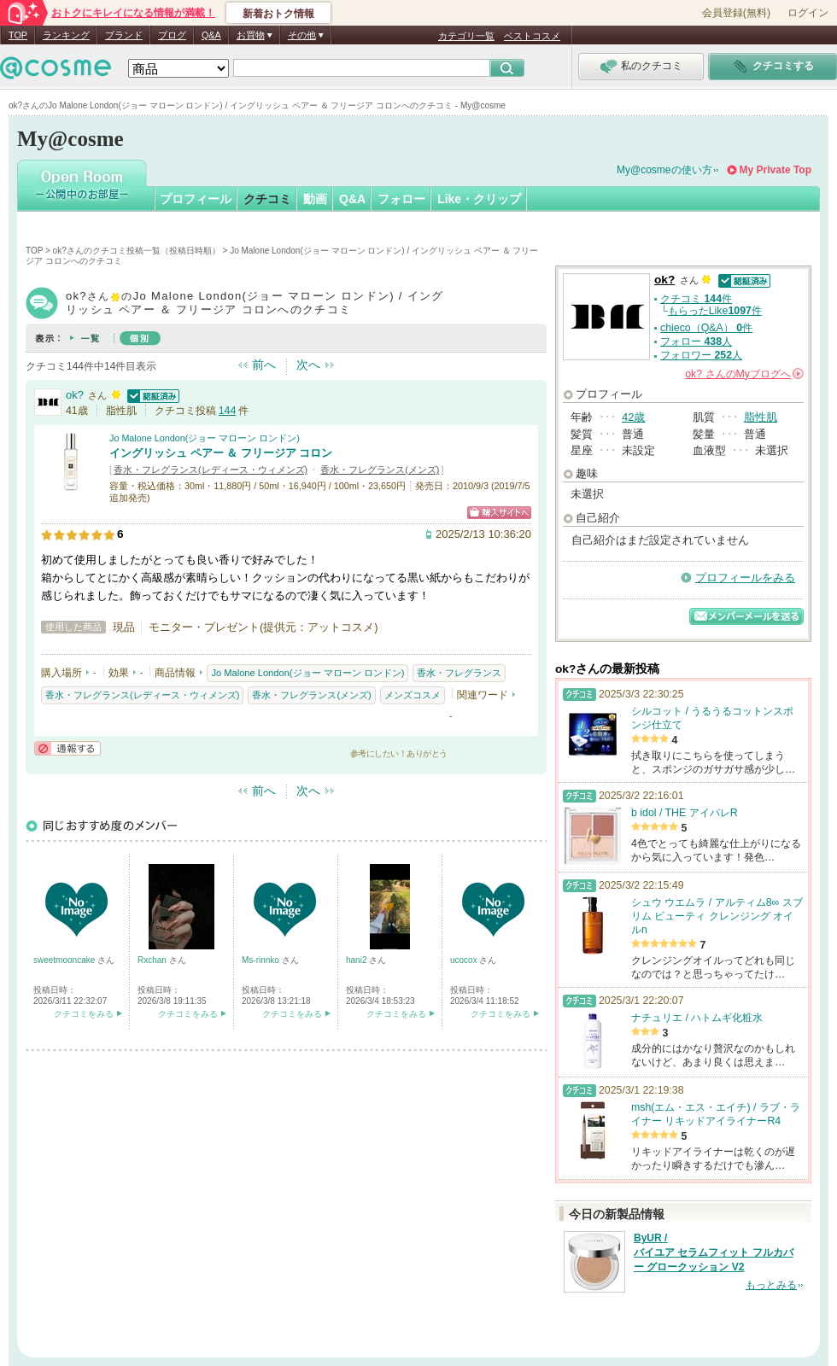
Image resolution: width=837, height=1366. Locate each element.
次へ (308, 364)
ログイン (807, 13)
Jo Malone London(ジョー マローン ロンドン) (204, 438)
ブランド (124, 35)
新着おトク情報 (278, 14)
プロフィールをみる (745, 577)
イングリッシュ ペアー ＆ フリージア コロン (220, 453)
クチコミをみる (84, 1014)
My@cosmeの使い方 (664, 170)
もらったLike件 (715, 311)
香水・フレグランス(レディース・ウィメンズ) (210, 469)
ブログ (172, 35)
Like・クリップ (479, 199)
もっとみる (771, 1285)
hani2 (357, 960)
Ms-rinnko (262, 960)
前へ (264, 364)
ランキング (66, 35)
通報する (67, 748)
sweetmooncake (65, 960)
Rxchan (153, 960)
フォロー (401, 199)
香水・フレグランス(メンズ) (379, 469)
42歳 (633, 417)
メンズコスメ (412, 695)
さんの (744, 374)
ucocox (464, 960)
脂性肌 (760, 417)
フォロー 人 (696, 341)
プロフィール (195, 199)
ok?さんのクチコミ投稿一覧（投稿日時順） (136, 250)
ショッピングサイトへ (499, 512)
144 (228, 411)
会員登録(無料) (736, 13)
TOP (18, 35)
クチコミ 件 (696, 299)
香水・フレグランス (459, 673)
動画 (315, 199)
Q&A (211, 35)
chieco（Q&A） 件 (706, 328)
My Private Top (775, 170)
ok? (75, 394)
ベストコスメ (532, 36)
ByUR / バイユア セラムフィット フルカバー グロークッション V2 (713, 1252)
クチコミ (267, 199)
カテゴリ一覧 (466, 36)
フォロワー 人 (701, 355)
